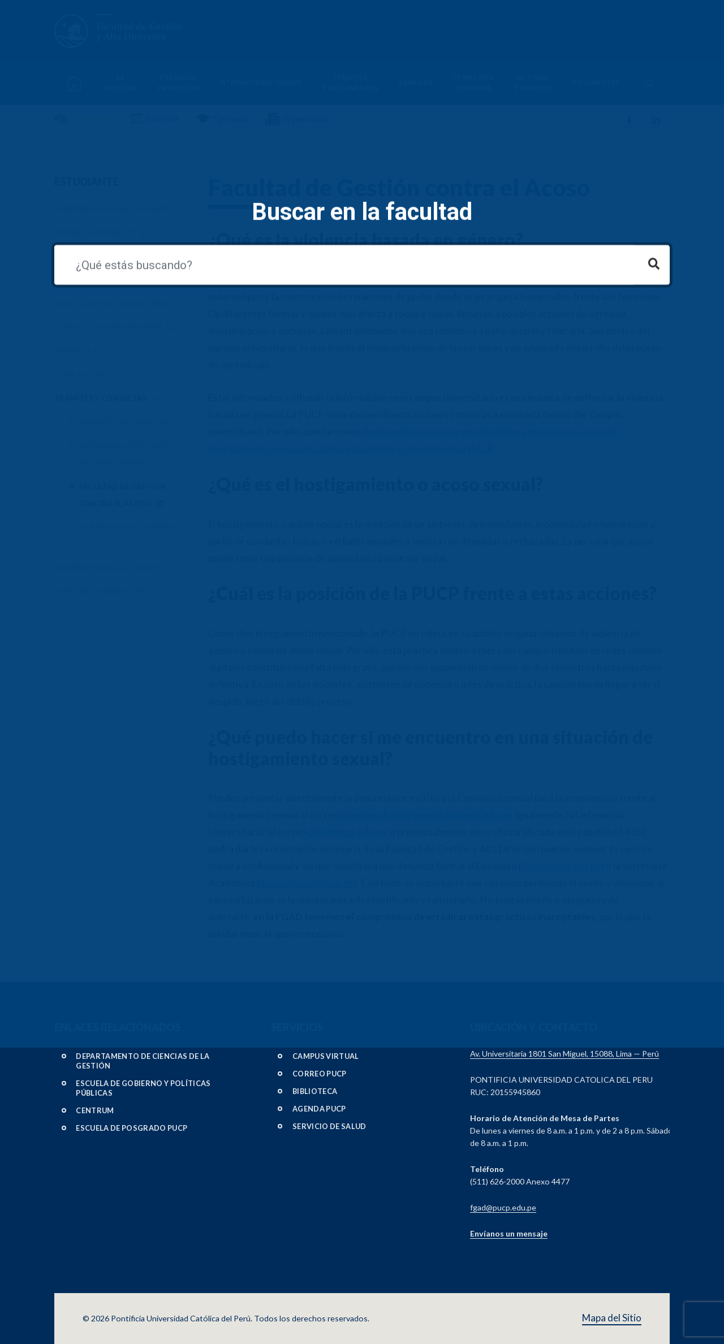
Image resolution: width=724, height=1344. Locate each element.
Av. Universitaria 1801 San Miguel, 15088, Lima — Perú (564, 1053)
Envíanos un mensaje (509, 1233)
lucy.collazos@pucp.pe (307, 883)
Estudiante (86, 181)
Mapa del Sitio (611, 1318)
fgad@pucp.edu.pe (561, 866)
